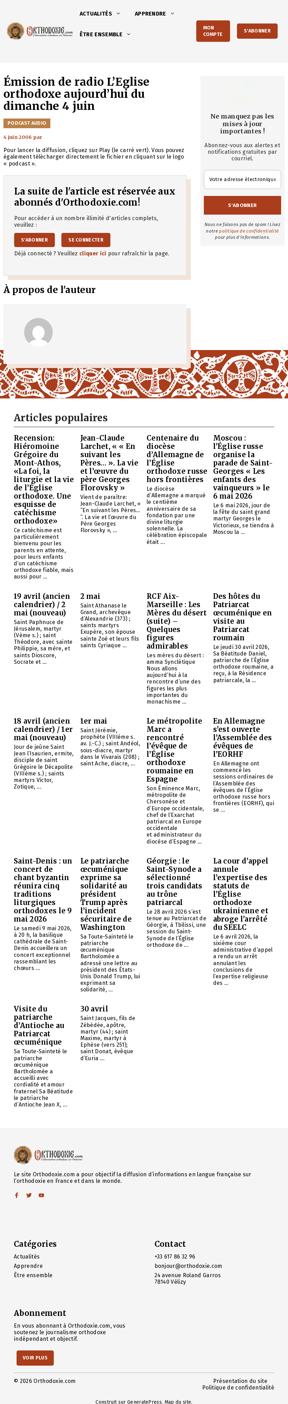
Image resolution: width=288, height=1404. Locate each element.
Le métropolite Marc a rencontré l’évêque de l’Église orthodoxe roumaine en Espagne (174, 750)
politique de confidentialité (249, 231)
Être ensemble (109, 34)
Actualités (104, 13)
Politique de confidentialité (238, 1387)
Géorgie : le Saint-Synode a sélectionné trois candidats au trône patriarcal (174, 882)
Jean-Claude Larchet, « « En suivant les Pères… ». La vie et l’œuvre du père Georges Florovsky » (109, 463)
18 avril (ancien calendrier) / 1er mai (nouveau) (43, 729)
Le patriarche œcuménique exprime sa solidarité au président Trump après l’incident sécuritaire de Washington (106, 894)
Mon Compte (213, 31)
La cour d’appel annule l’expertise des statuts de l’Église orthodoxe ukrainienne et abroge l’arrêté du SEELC (241, 894)
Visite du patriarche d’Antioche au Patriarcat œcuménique (39, 1025)
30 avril (94, 1009)
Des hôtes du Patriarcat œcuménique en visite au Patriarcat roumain (242, 617)
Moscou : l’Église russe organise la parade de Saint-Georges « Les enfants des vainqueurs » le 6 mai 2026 (243, 467)
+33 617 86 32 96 (175, 1256)
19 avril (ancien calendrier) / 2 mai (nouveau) (42, 604)
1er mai (94, 721)
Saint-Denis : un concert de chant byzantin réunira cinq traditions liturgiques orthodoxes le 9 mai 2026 (43, 890)
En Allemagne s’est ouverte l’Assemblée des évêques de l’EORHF (242, 737)
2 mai (90, 596)
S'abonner (257, 31)
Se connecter (85, 240)
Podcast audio (27, 123)
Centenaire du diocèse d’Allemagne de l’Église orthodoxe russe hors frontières (177, 459)
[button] (120, 13)
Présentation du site (240, 1381)
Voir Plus (35, 1358)
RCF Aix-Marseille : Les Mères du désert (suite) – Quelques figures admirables (177, 621)
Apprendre (158, 13)
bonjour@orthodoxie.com (188, 1266)
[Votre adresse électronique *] (242, 179)
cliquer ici (93, 253)
